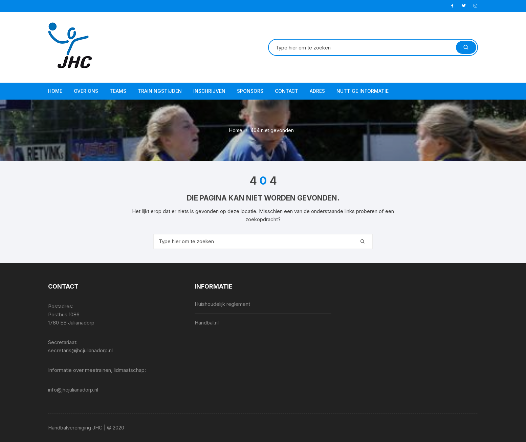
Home (55, 91)
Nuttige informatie (362, 91)
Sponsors (250, 91)
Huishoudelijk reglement (222, 304)
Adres (317, 91)
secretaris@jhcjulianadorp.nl (80, 350)
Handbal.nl (207, 322)
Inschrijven (209, 91)
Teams (118, 91)
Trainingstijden (160, 91)
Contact (286, 91)
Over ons (86, 91)
